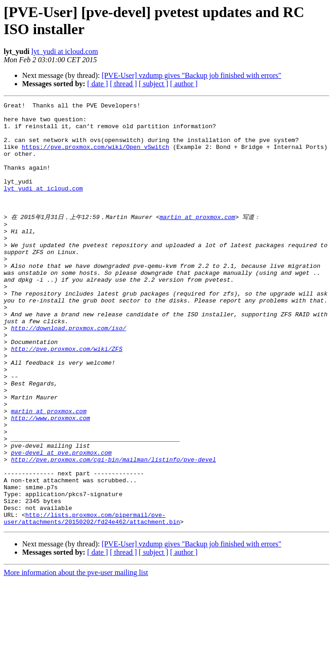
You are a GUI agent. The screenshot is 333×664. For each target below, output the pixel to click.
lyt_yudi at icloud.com (64, 51)
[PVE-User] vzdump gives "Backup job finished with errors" (191, 75)
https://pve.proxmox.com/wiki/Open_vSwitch (95, 156)
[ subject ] (153, 84)
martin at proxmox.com (197, 239)
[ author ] (184, 84)
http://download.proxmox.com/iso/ (68, 372)
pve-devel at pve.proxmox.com (61, 522)
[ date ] (97, 84)
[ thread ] (123, 84)
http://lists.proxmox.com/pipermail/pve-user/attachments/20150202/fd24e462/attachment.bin (92, 601)
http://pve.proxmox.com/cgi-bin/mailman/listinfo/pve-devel (113, 530)
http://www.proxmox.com (50, 480)
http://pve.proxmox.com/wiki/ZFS (67, 397)
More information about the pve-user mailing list (76, 656)
